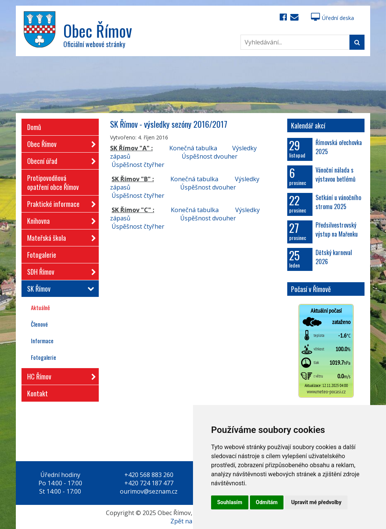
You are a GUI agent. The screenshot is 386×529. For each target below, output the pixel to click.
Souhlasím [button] (229, 502)
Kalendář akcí (308, 125)
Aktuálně (40, 307)
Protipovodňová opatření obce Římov (53, 182)
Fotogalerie (41, 255)
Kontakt (37, 393)
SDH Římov (59, 270)
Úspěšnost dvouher (209, 156)
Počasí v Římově (311, 289)
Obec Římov (59, 142)
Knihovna (59, 219)
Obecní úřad (59, 159)
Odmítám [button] (267, 502)
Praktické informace (59, 202)
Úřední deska (332, 17)
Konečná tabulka (193, 148)
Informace (42, 340)
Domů (34, 127)
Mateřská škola (59, 236)
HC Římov (59, 375)
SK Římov (59, 288)
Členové (39, 324)
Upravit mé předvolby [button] (316, 502)
